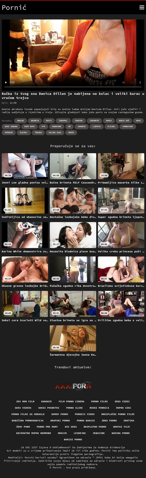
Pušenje (9, 132)
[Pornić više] (141, 7)
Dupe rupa (29, 126)
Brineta (35, 120)
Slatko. (24, 132)
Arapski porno (60, 420)
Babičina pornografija (27, 420)
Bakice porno (73, 439)
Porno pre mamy (47, 426)
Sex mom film (25, 401)
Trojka (38, 132)
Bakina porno (121, 433)
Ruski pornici (99, 407)
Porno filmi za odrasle (28, 414)
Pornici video (85, 414)
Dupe (138, 120)
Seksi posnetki (48, 407)
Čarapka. (63, 120)
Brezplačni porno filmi (118, 414)
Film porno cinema (71, 401)
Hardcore (56, 126)
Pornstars (128, 126)
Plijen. (112, 126)
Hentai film (121, 426)
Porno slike (74, 407)
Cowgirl (79, 120)
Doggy (109, 120)
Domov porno (59, 414)
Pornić (58, 467)
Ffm (43, 126)
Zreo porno (109, 420)
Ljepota (97, 126)
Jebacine (99, 433)
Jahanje (82, 126)
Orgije (62, 433)
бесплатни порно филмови (33, 433)
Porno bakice (86, 420)
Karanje (46, 401)
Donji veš (124, 120)
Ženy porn (23, 426)
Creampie (94, 120)
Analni (20, 120)
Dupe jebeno (11, 126)
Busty (49, 120)
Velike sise (55, 132)
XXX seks (71, 426)
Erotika (129, 420)
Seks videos (23, 407)
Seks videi (122, 401)
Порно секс (123, 407)
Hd (69, 126)
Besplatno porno (95, 426)
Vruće (71, 132)
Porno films (99, 401)
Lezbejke (80, 433)
